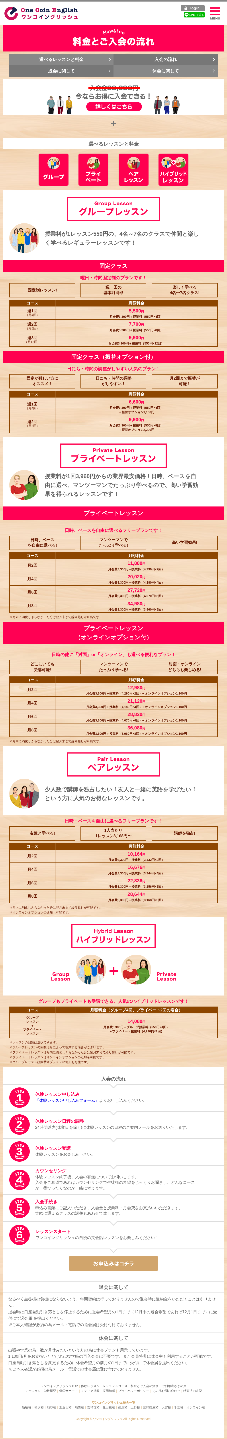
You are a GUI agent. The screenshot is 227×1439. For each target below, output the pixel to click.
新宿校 (26, 1408)
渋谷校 (51, 1408)
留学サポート (68, 1392)
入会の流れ (166, 59)
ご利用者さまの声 (174, 1387)
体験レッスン (90, 1387)
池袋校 (79, 1408)
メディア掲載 (90, 1392)
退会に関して (61, 71)
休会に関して (165, 71)
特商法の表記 (192, 1392)
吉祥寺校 (93, 1408)
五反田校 (65, 1408)
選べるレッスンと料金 (61, 59)
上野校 (135, 1408)
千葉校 (178, 1408)
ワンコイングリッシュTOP (59, 1387)
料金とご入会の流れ (145, 1387)
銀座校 (122, 1408)
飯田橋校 (109, 1408)
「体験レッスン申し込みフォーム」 (67, 1101)
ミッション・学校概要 (40, 1392)
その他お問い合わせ (166, 1392)
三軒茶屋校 (151, 1408)
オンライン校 (195, 1408)
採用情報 (109, 1392)
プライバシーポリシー (133, 1392)
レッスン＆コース (115, 1387)
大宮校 (166, 1408)
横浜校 (39, 1408)
